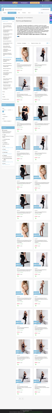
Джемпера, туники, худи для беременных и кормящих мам (7, 38)
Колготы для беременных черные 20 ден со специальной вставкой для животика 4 (24, 212)
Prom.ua (30, 410)
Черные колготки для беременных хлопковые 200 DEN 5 (23, 328)
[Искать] (39, 13)
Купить (18, 72)
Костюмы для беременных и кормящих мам (7, 34)
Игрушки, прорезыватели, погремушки (7, 88)
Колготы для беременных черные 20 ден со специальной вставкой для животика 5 (24, 270)
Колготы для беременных (7, 57)
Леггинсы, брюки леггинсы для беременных (7, 44)
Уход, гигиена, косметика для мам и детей (7, 79)
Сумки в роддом (6, 70)
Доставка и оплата (5, 99)
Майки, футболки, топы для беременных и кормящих (7, 60)
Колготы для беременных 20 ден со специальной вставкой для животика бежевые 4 (41, 241)
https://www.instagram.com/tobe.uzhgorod (8, 147)
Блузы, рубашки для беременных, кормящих (7, 47)
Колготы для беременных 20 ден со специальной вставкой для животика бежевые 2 (23, 154)
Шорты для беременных (7, 63)
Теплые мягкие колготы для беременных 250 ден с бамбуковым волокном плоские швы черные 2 (24, 124)
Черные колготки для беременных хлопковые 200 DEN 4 (40, 270)
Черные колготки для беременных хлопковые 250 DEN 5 (40, 65)
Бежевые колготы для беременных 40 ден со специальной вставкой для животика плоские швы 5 (24, 299)
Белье (4, 76)
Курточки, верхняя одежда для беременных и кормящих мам (7, 30)
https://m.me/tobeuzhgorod (7, 153)
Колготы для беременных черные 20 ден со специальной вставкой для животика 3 (24, 183)
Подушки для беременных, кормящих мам (7, 82)
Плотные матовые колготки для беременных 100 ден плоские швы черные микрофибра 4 (42, 387)
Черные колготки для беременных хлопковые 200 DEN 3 (40, 212)
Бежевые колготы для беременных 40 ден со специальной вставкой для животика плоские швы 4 (24, 241)
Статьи (3, 91)
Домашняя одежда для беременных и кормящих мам (7, 54)
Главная (4, 12)
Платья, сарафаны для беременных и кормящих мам (7, 26)
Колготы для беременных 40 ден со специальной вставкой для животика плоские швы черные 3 (41, 328)
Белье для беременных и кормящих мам (7, 66)
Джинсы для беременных (7, 23)
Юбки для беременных (7, 68)
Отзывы (3, 96)
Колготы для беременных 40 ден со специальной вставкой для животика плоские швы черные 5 (41, 358)
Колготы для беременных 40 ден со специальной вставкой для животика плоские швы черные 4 (23, 358)
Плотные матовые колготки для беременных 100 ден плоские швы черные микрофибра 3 (24, 387)
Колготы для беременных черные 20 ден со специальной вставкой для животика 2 (42, 124)
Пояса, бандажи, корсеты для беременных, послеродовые (7, 73)
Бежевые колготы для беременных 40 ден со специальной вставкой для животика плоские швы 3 (42, 183)
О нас (19, 12)
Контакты (24, 12)
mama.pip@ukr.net (5, 150)
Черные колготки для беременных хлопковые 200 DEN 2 (40, 154)
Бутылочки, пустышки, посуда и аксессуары (7, 85)
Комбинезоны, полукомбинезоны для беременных (7, 50)
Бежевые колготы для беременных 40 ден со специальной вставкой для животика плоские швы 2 (24, 65)
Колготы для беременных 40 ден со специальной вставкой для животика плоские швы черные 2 (41, 95)
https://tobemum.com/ (6, 164)
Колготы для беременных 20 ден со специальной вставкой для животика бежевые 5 (41, 299)
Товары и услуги (11, 12)
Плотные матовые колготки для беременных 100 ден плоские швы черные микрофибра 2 (24, 95)
